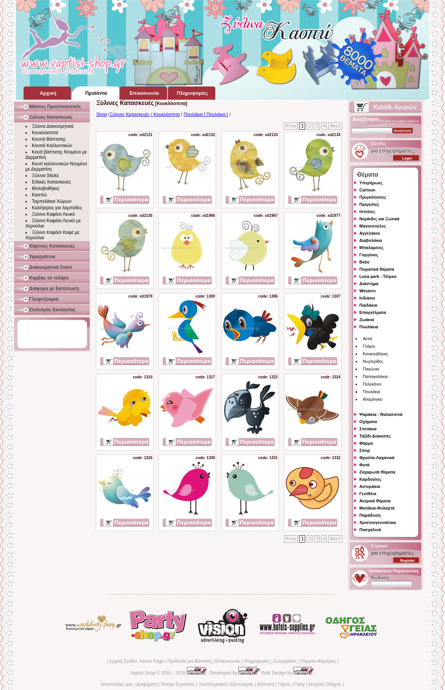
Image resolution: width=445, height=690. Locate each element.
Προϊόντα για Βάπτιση (190, 661)
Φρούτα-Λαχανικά (377, 457)
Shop (101, 114)
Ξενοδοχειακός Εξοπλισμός (226, 684)
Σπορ (364, 450)
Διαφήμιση (147, 684)
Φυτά (364, 465)
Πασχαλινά (370, 529)
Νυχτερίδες (373, 361)
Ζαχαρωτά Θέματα (377, 472)
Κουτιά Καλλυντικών (52, 145)
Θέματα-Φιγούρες (318, 661)
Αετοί (367, 338)
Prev (291, 126)
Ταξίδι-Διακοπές (375, 436)
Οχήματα (368, 421)
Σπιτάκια (367, 429)
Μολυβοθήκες (46, 188)
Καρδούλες (370, 479)
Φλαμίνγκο (372, 399)
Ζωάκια (366, 319)
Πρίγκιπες (369, 204)
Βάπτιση (265, 684)
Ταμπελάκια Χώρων (52, 201)
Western (367, 291)
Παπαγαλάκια (375, 376)
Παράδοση (370, 515)
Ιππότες (367, 211)
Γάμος (284, 684)
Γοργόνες (368, 254)
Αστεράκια (369, 486)
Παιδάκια (368, 305)
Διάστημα (368, 283)
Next (335, 126)
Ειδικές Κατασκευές (51, 182)
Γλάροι (369, 346)
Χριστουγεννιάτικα (377, 522)
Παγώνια (371, 369)
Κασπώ (39, 195)
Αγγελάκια (369, 233)
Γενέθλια (367, 493)
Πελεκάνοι (372, 384)
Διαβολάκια (370, 240)
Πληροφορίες (256, 661)
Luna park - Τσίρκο (377, 276)
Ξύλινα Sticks (45, 175)
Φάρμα (366, 443)
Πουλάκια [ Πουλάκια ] (205, 114)
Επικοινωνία (227, 661)
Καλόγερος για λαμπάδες (57, 207)
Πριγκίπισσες (372, 197)
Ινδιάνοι (367, 298)
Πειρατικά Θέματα (376, 269)
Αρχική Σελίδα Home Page (136, 661)
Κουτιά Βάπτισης (49, 139)
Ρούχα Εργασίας (178, 684)
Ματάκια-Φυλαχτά (377, 508)
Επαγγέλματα (372, 312)
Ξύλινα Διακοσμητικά (53, 126)
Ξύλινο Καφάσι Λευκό (53, 214)
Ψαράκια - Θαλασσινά (381, 414)
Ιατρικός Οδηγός (325, 684)
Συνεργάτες (285, 661)
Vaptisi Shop (142, 673)
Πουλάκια (368, 327)
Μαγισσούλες (372, 226)
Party (299, 684)
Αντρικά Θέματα (374, 501)
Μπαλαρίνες (371, 247)
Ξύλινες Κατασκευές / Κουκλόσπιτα (145, 114)
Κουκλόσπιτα (45, 132)
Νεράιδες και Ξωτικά (379, 218)
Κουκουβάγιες (376, 353)
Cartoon (367, 190)
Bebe (364, 262)
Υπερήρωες (371, 182)
